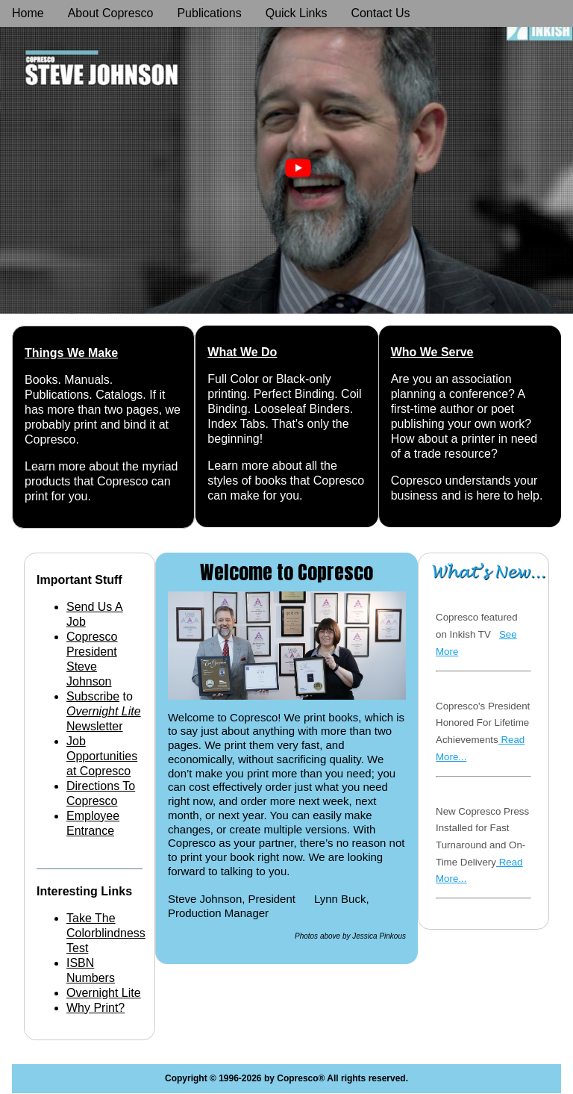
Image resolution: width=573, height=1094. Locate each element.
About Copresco (111, 13)
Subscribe (92, 696)
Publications (209, 13)
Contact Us (380, 13)
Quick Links (297, 13)
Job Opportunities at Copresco (101, 756)
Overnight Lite (103, 992)
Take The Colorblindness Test (105, 933)
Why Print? (95, 1007)
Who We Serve (432, 352)
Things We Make (71, 352)
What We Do (242, 352)
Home (28, 13)
